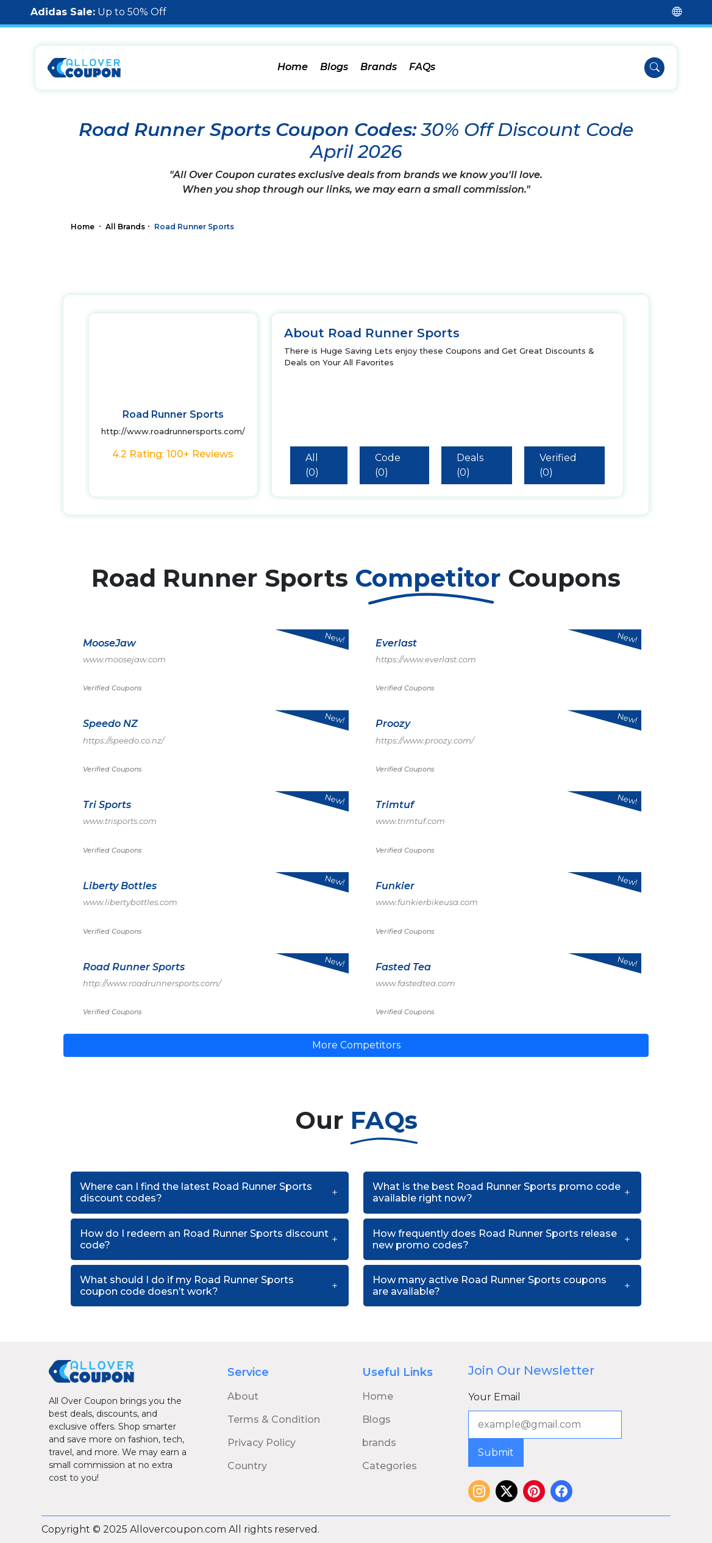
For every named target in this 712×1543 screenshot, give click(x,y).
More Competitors (356, 1045)
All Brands (125, 226)
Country (247, 1466)
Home (292, 67)
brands (379, 1442)
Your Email (494, 1397)
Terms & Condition (273, 1419)
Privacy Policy (261, 1442)
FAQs (422, 67)
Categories (389, 1466)
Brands (378, 67)
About (242, 1396)
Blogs (334, 67)
